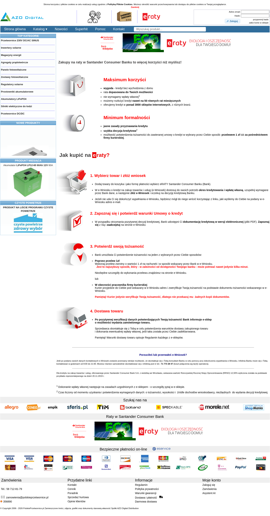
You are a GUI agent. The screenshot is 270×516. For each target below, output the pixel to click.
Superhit (81, 29)
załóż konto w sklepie (258, 23)
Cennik (72, 488)
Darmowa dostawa (146, 501)
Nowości (61, 29)
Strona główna (15, 29)
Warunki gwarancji (145, 493)
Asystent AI (209, 493)
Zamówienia (209, 488)
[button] (232, 21)
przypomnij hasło (260, 19)
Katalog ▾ (40, 29)
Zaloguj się (208, 484)
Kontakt (118, 29)
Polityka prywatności (147, 488)
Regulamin (141, 484)
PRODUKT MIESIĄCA (28, 160)
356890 (6, 501)
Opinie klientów (77, 501)
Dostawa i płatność (149, 497)
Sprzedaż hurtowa (78, 497)
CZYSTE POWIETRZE (28, 202)
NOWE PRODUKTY (28, 122)
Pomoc (100, 29)
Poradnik (73, 493)
